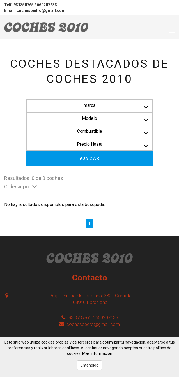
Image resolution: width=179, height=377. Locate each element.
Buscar (89, 158)
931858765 (23, 5)
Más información (97, 353)
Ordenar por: (20, 186)
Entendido (89, 365)
